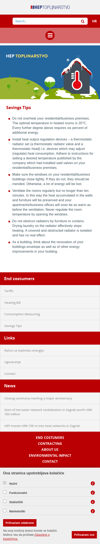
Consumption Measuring (22, 314)
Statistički (16, 502)
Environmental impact (50, 456)
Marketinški (17, 511)
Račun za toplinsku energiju (24, 350)
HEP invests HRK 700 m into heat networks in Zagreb (42, 426)
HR (94, 21)
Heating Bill (12, 302)
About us (49, 450)
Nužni (13, 483)
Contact (9, 373)
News (9, 386)
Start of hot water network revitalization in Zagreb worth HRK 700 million (48, 412)
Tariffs (8, 291)
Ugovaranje (12, 362)
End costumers (19, 278)
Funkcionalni (18, 492)
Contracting (50, 444)
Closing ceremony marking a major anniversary (38, 398)
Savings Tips (13, 326)
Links (9, 338)
